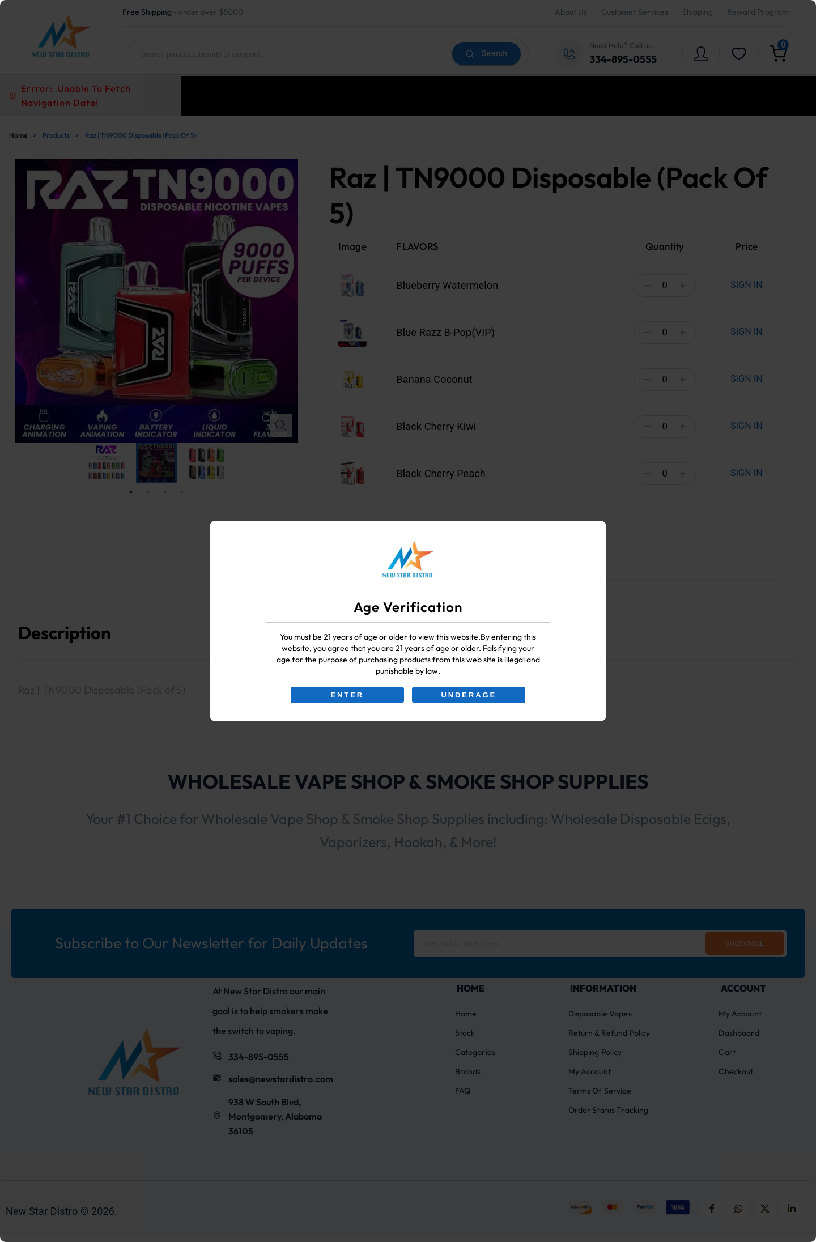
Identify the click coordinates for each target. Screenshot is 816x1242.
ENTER (347, 695)
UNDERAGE (469, 695)
